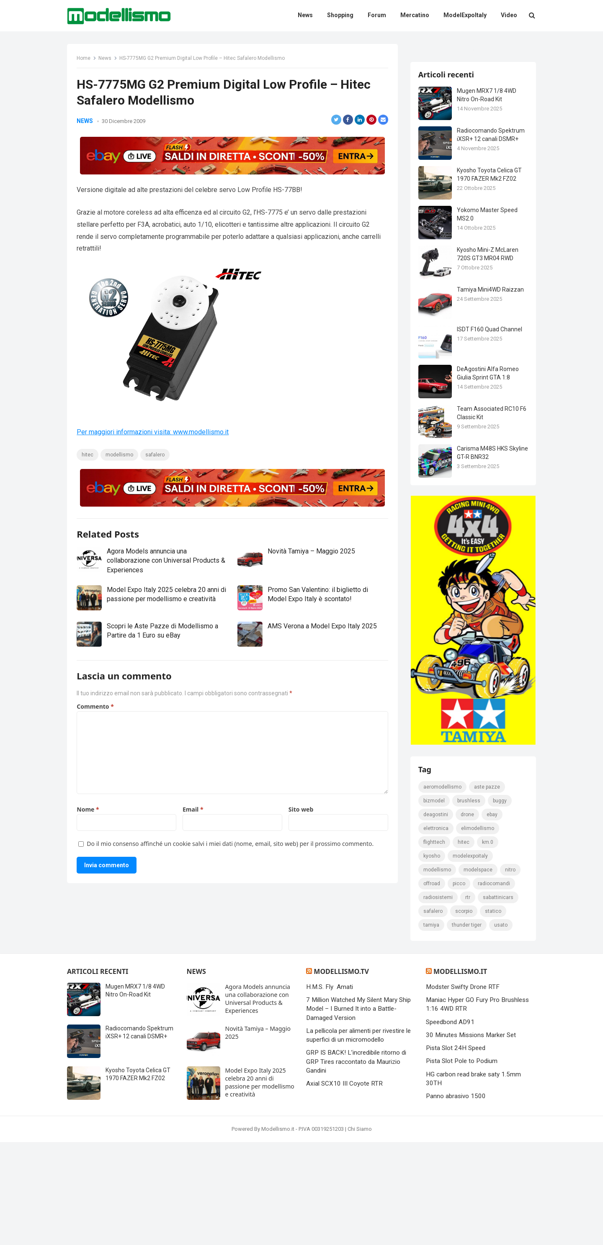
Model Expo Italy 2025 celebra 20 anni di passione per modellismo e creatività (259, 1185)
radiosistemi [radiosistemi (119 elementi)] (438, 1000)
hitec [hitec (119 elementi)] (464, 945)
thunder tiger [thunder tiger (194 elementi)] (467, 1027)
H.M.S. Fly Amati (329, 1090)
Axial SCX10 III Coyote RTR (344, 1187)
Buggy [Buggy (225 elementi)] (500, 903)
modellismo (120, 456)
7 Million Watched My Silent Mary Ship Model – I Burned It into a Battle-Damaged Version (358, 1112)
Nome (88, 810)
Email (193, 810)
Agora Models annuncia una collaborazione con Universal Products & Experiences (167, 561)
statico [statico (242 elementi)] (493, 1014)
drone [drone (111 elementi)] (467, 917)
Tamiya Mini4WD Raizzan (490, 388)
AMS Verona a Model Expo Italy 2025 (322, 627)
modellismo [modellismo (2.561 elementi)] (437, 972)
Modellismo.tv (341, 1074)
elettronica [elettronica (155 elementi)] (436, 931)
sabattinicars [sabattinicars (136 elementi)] (498, 1000)
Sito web (300, 810)
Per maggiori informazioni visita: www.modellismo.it (153, 433)
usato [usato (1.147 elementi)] (501, 1027)
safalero (155, 456)
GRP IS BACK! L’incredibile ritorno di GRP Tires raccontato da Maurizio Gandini (356, 1165)
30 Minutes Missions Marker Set (471, 1138)
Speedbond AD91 (450, 1125)
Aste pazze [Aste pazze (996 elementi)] (487, 889)
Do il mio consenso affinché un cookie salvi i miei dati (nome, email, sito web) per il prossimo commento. (231, 844)
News (105, 59)
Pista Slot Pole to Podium (461, 1164)
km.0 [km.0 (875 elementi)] (488, 945)
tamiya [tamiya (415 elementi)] (432, 1027)
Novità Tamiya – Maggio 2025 (311, 552)
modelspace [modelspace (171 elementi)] (478, 972)
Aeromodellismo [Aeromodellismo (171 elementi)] (443, 889)
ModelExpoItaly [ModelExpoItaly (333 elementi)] (470, 958)
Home (84, 59)
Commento (96, 707)
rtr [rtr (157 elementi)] (468, 1000)
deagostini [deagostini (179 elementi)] (436, 917)
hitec (88, 456)
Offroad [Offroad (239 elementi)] (432, 986)
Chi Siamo (360, 1232)
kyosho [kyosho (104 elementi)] (432, 958)
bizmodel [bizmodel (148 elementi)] (434, 903)
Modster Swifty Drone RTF (463, 1090)
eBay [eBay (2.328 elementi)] (492, 917)
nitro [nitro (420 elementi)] (510, 972)
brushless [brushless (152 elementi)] (469, 903)
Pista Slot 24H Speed (455, 1151)
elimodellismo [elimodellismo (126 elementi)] (478, 931)
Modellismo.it (460, 1074)
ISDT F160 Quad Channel (490, 428)
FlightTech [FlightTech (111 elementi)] (435, 945)
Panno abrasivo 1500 (456, 1199)
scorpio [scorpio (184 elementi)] (464, 1014)
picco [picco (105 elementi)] (459, 986)
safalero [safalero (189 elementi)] (433, 1014)
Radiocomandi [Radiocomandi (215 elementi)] (494, 986)
